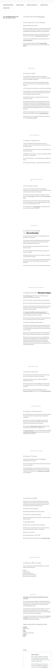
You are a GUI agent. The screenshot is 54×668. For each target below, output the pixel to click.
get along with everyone (35, 420)
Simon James (41, 16)
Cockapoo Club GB (29, 307)
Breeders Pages (44, 289)
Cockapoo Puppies (20, 4)
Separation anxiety (29, 425)
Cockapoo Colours (44, 4)
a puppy (26, 385)
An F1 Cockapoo (28, 291)
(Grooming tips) (32, 229)
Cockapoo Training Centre (32, 4)
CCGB (24, 625)
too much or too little (29, 116)
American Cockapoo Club (39, 307)
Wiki (24, 624)
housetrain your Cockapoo (42, 465)
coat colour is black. (45, 193)
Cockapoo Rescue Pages (8, 4)
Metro (24, 630)
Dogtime (25, 621)
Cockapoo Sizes (7, 7)
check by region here (27, 40)
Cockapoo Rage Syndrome (45, 43)
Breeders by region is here (41, 35)
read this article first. (43, 111)
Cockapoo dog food (41, 385)
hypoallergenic (37, 202)
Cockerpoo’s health (45, 532)
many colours (29, 193)
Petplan (24, 628)
